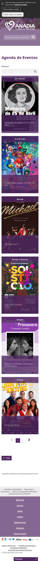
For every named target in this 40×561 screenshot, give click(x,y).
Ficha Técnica (5, 491)
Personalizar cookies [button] (11, 9)
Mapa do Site (28, 489)
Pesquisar (5, 66)
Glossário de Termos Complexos (19, 494)
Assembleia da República (18, 548)
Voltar (8, 458)
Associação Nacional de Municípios (20, 550)
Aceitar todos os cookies (12, 14)
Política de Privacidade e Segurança (25, 491)
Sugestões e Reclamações (12, 489)
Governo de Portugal (9, 546)
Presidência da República (27, 546)
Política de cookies (20, 5)
